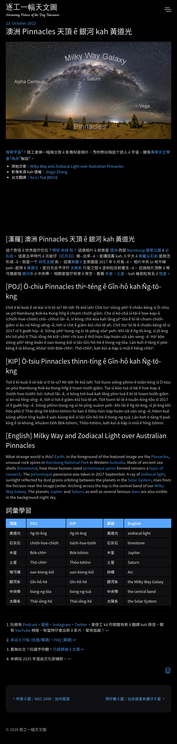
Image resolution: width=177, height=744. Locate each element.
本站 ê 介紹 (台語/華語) (30, 639)
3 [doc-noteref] (20, 157)
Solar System (139, 480)
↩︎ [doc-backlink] (107, 630)
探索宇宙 (13, 152)
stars (135, 491)
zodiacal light (153, 474)
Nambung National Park (67, 462)
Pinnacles (160, 456)
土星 (120, 273)
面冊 (45, 624)
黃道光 (32, 267)
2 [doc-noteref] (11, 157)
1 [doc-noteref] (22, 150)
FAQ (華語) (63, 639)
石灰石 (66, 256)
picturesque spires (99, 468)
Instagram (62, 624)
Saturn (77, 491)
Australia (117, 462)
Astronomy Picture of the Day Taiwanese (32, 14)
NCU (52, 177)
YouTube (23, 630)
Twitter (81, 624)
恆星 (163, 273)
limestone (27, 468)
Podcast (30, 624)
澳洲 (114, 250)
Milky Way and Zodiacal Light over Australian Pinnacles (76, 166)
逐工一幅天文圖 (31, 8)
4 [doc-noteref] (29, 157)
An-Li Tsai (38, 177)
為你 (15, 158)
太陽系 (76, 267)
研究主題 (46, 261)
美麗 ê (76, 261)
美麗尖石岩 (148, 256)
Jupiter (56, 491)
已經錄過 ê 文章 (66, 649)
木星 (109, 273)
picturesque (41, 474)
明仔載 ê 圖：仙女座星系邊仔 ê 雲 (133, 698)
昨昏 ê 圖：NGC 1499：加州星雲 (43, 698)
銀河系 (28, 273)
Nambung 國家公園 (144, 250)
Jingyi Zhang (56, 171)
